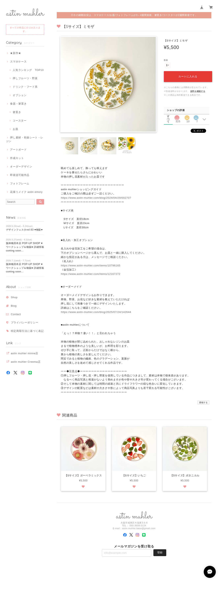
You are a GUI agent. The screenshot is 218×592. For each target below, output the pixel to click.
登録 (159, 552)
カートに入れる (187, 76)
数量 (166, 60)
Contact (16, 314)
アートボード (18, 149)
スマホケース (18, 61)
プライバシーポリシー (24, 322)
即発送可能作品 (19, 175)
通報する (203, 402)
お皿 (15, 129)
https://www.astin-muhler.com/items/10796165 (90, 265)
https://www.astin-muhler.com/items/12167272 (90, 273)
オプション (19, 95)
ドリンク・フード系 (25, 86)
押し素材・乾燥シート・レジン (24, 139)
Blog (14, 305)
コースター (19, 120)
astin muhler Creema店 (26, 361)
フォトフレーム (19, 183)
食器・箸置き (18, 103)
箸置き (17, 112)
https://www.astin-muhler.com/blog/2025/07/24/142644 (96, 312)
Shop (14, 297)
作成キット (17, 158)
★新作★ (15, 53)
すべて (168, 116)
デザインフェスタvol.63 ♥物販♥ (24, 229)
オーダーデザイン (21, 166)
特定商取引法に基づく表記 (27, 330)
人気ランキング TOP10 (28, 70)
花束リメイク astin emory (26, 191)
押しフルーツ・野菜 (25, 78)
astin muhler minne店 (24, 353)
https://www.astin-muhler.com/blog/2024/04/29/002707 (96, 197)
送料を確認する (197, 91)
